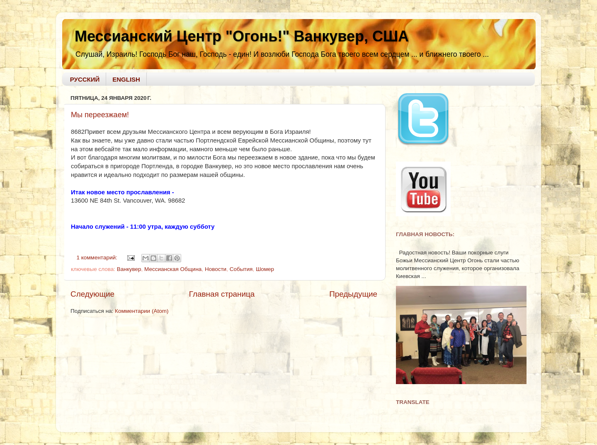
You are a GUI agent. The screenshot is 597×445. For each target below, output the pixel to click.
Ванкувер (129, 269)
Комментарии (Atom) (141, 311)
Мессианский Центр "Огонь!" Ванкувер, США (242, 36)
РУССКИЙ (85, 79)
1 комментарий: (98, 257)
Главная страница (222, 294)
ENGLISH (126, 79)
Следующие (92, 294)
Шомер (265, 269)
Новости (215, 269)
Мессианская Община (172, 269)
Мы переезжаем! (100, 115)
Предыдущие (353, 294)
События (241, 269)
